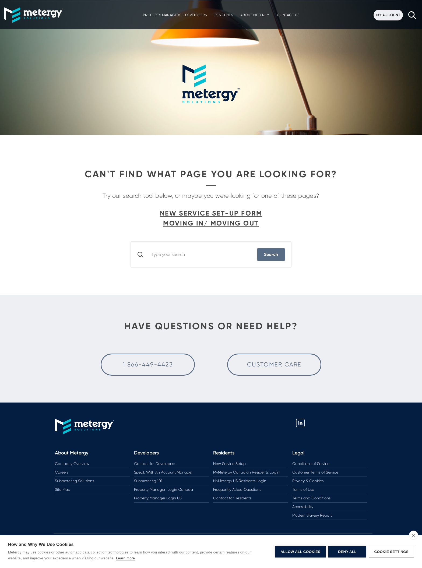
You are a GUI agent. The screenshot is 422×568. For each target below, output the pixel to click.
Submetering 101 (148, 481)
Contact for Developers (154, 463)
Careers (61, 472)
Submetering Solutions (74, 481)
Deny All (347, 552)
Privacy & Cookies (307, 481)
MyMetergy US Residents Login (239, 481)
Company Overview (72, 463)
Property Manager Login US (158, 498)
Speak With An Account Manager (163, 472)
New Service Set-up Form (211, 213)
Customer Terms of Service (315, 472)
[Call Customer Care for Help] (148, 365)
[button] (33, 15)
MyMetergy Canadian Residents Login (246, 472)
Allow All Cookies (300, 552)
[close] (413, 535)
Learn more (125, 558)
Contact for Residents (232, 498)
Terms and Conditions (311, 498)
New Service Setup (229, 463)
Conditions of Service (310, 463)
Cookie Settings (391, 552)
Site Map (62, 489)
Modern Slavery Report (312, 515)
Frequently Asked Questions (237, 489)
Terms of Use (303, 489)
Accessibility (302, 507)
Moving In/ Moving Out (211, 223)
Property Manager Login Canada (163, 489)
